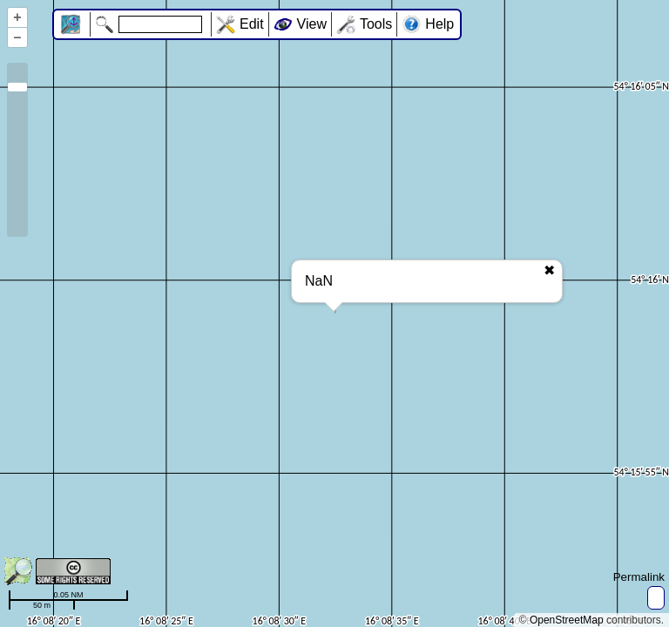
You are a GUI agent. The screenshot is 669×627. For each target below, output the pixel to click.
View (312, 24)
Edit (252, 24)
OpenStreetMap (567, 620)
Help (439, 24)
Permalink (639, 576)
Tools (376, 24)
